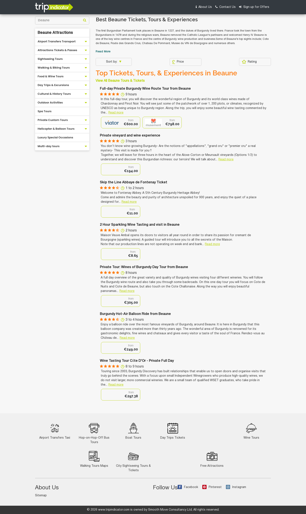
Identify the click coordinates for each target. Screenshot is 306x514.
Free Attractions (212, 459)
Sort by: (112, 61)
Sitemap (41, 495)
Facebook (188, 487)
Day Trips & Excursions (53, 85)
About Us (204, 7)
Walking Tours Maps (94, 459)
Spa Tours (44, 111)
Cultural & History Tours (54, 94)
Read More (103, 51)
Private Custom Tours (53, 120)
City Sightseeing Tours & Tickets (133, 461)
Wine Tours (251, 431)
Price (178, 62)
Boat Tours (133, 431)
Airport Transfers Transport (57, 41)
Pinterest (212, 487)
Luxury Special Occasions (55, 137)
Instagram (236, 487)
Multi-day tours (49, 146)
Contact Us (225, 7)
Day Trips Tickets (172, 431)
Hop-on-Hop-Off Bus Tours (94, 433)
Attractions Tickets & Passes (57, 50)
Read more (115, 112)
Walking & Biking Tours (54, 68)
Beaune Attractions (55, 32)
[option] (120, 122)
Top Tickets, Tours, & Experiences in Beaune (166, 73)
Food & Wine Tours (51, 76)
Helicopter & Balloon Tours (56, 129)
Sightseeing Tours (50, 59)
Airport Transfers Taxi (54, 431)
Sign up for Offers (254, 7)
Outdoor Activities (50, 103)
